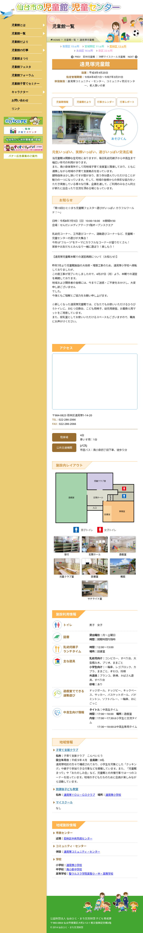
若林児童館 (83, 57)
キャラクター (20, 92)
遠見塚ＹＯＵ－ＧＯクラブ (79, 795)
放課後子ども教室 (67, 789)
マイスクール (64, 802)
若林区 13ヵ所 (117, 46)
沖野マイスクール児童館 (118, 57)
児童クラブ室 (67, 568)
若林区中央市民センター (78, 838)
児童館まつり (20, 58)
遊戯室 (123, 546)
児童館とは (19, 25)
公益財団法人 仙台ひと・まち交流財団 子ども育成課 (81, 918)
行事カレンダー (105, 102)
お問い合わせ (20, 100)
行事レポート (127, 102)
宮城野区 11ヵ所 (94, 46)
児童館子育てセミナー (25, 83)
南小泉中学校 (74, 869)
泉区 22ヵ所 (105, 50)
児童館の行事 (20, 50)
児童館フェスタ (21, 66)
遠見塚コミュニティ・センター (82, 851)
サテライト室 (94, 590)
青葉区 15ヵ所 (70, 46)
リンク (16, 108)
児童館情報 (62, 102)
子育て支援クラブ (67, 750)
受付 (67, 546)
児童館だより (20, 41)
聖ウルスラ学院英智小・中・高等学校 (91, 873)
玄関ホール (94, 546)
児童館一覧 (19, 33)
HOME (56, 39)
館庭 (123, 568)
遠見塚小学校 (113, 795)
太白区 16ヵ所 (84, 50)
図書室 (94, 568)
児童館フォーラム (23, 75)
